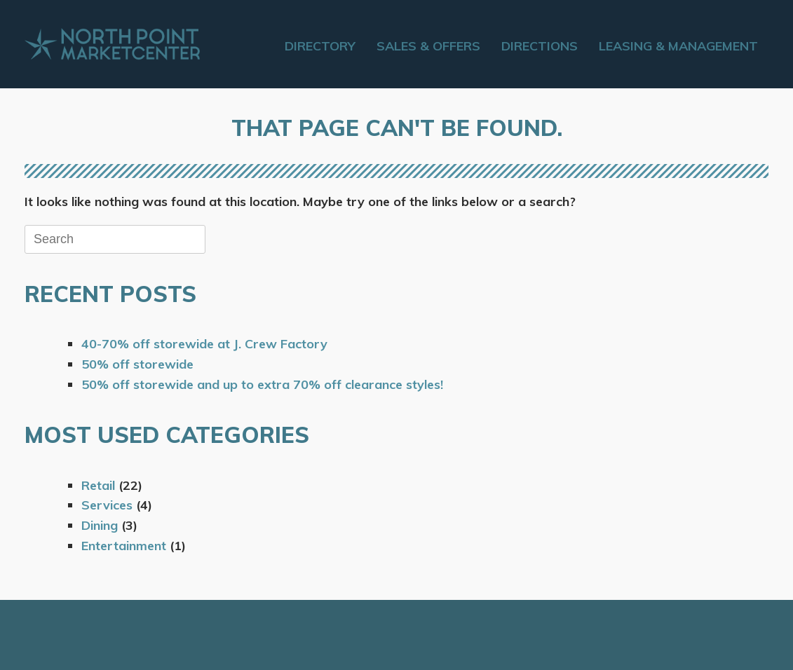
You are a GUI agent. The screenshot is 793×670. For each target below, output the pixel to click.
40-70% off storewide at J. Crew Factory (204, 344)
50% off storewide (137, 364)
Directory (320, 46)
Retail (98, 485)
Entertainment (123, 546)
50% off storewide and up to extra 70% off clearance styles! (262, 384)
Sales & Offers (428, 46)
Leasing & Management (678, 46)
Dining (99, 525)
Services (107, 505)
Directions (539, 46)
